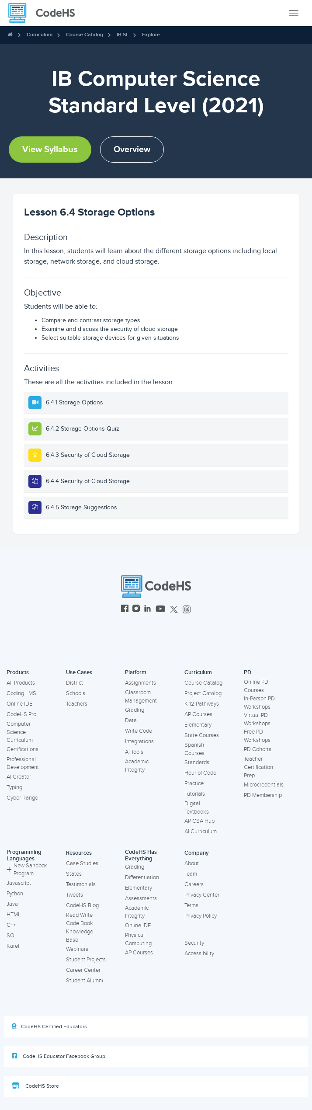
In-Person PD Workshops (259, 702)
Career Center (83, 970)
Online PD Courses (256, 686)
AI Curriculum (200, 831)
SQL (12, 935)
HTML (14, 914)
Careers (194, 884)
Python (15, 893)
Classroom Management (141, 696)
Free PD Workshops (257, 736)
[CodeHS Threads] (186, 610)
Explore (151, 34)
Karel (13, 946)
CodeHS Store (35, 1085)
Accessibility (199, 953)
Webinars (77, 949)
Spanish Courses (194, 749)
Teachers (76, 703)
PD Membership (263, 795)
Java (12, 904)
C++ (11, 925)
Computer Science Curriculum (20, 732)
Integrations (139, 741)
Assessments (141, 898)
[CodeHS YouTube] (161, 610)
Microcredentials (264, 784)
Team (190, 873)
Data (131, 720)
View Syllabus (50, 149)
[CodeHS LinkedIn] (147, 610)
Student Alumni (84, 980)
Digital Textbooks (196, 807)
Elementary (197, 724)
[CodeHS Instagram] (136, 610)
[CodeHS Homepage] (45, 13)
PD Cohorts (257, 749)
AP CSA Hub (199, 821)
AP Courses (198, 714)
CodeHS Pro (21, 714)
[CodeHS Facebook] (124, 610)
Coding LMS (21, 693)
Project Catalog (203, 693)
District (74, 682)
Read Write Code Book (79, 919)
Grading (134, 709)
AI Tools (134, 751)
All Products (21, 682)
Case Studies (82, 863)
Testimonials (81, 884)
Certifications (22, 749)
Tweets (74, 894)
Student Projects (86, 959)
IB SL (122, 34)
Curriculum (39, 34)
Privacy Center (201, 894)
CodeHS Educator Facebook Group (58, 1056)
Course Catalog (84, 34)
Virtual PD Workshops (257, 719)
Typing (14, 787)
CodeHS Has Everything (141, 855)
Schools (75, 693)
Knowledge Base (79, 935)
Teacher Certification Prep (258, 767)
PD (247, 672)
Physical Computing (138, 939)
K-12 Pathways (201, 703)
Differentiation (142, 877)
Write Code (138, 730)
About (191, 863)
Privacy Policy (200, 915)
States (74, 873)
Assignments (140, 682)
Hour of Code (200, 772)
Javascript (19, 883)
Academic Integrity (137, 765)
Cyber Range (22, 797)
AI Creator (19, 776)
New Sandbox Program (27, 869)
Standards (196, 762)
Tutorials (194, 793)
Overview (132, 149)
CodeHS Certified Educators (49, 1026)
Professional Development (23, 763)
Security (194, 942)
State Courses (201, 735)
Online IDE (19, 703)
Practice (194, 783)
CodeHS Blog (82, 905)
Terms (191, 905)
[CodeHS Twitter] (174, 610)
